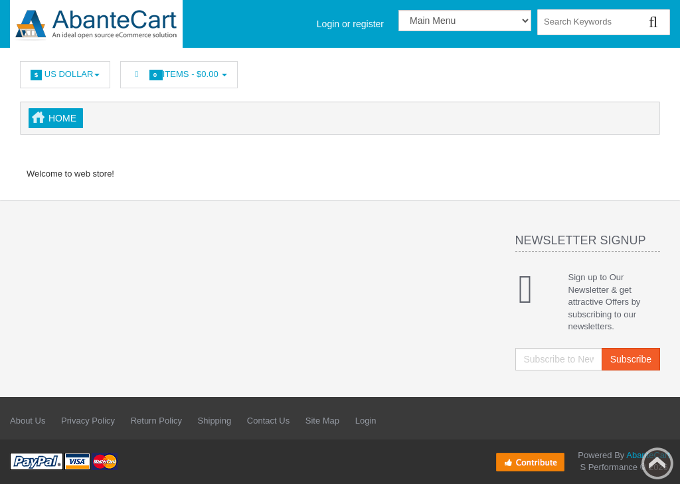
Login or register (350, 24)
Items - (179, 74)
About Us (27, 421)
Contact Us (268, 421)
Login (366, 421)
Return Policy (156, 421)
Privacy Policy (88, 421)
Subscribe (630, 359)
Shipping (215, 421)
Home (62, 118)
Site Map (322, 421)
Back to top (657, 463)
